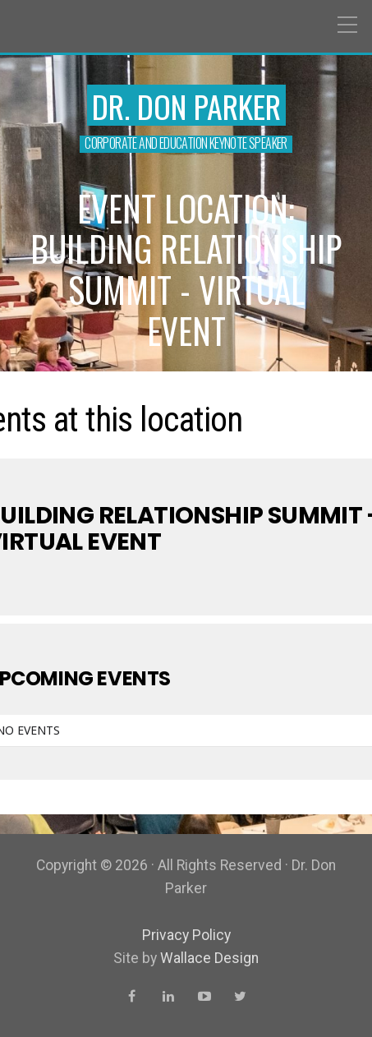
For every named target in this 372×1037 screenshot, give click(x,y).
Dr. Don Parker (186, 106)
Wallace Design (209, 958)
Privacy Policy (186, 935)
